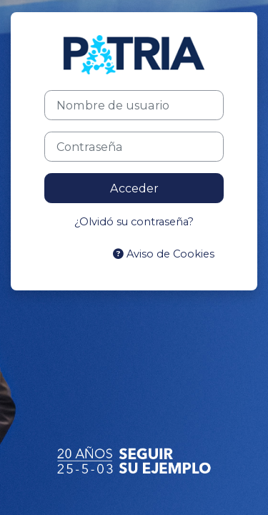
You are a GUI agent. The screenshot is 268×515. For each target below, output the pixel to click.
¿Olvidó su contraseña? (134, 221)
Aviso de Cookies (163, 253)
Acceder (134, 188)
